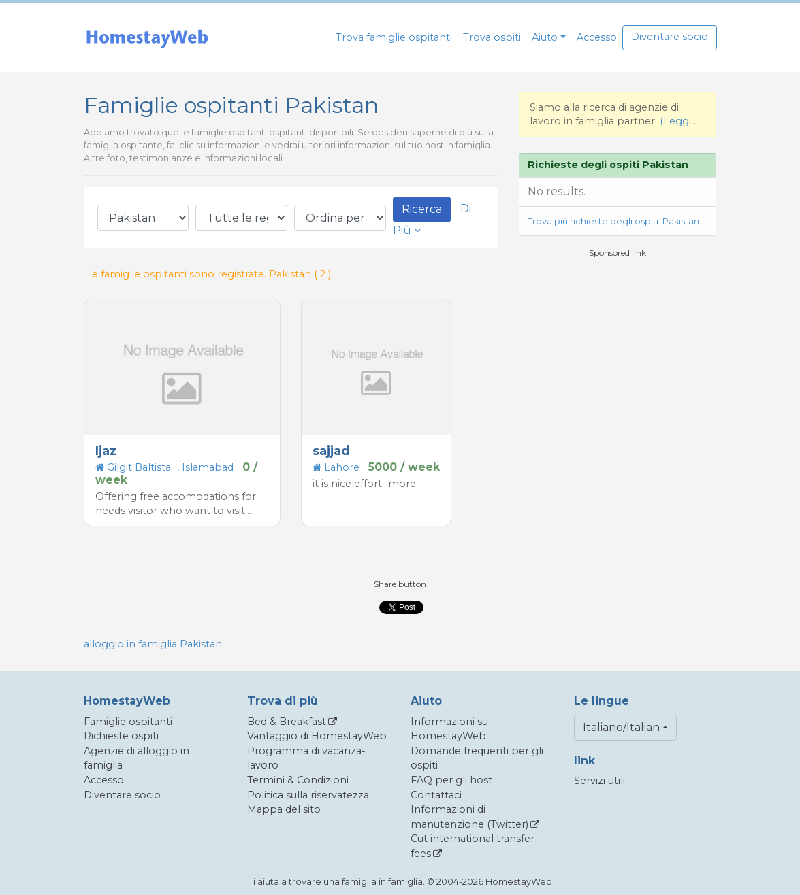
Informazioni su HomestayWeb (449, 729)
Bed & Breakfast (286, 721)
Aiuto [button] (545, 37)
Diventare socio (669, 37)
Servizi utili (599, 781)
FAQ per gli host (451, 780)
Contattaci (436, 795)
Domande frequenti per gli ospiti (477, 758)
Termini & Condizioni (298, 780)
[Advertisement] (621, 354)
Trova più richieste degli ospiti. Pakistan (613, 221)
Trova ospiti (492, 37)
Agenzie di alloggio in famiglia (136, 758)
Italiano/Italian (621, 727)
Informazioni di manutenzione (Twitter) (469, 816)
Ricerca (422, 209)
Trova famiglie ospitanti (394, 37)
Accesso (597, 37)
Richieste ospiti (121, 736)
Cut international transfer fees (472, 846)
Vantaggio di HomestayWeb (317, 736)
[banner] (147, 38)
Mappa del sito (284, 809)
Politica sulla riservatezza (308, 795)
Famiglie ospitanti (128, 721)
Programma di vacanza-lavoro (306, 758)
